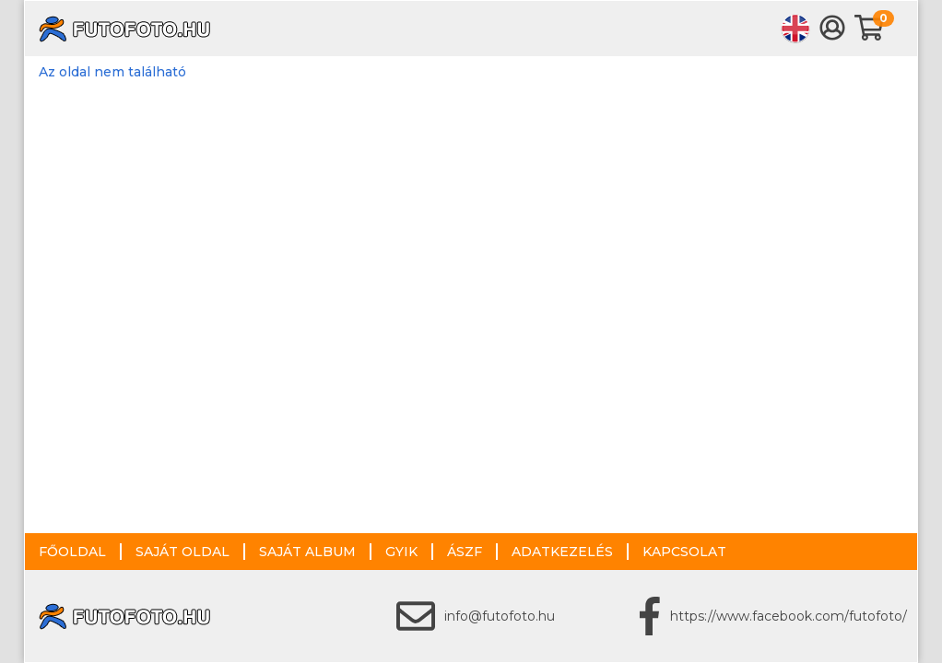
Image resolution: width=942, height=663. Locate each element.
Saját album (307, 551)
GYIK (401, 551)
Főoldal (72, 551)
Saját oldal (182, 551)
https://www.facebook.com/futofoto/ (788, 616)
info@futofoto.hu (499, 616)
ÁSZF (464, 551)
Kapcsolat (684, 551)
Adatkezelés (562, 551)
